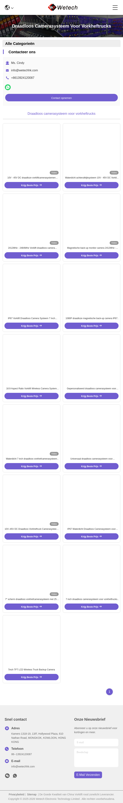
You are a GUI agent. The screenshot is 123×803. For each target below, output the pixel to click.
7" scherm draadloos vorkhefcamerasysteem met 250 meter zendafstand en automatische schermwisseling (31, 599)
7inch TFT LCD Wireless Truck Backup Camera (31, 669)
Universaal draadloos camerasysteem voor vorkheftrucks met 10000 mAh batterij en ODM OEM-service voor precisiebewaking (91, 458)
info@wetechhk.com (24, 70)
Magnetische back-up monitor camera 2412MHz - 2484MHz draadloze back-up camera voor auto (91, 248)
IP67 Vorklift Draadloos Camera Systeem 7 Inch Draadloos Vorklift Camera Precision (31, 318)
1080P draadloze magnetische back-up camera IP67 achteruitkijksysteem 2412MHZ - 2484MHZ (91, 318)
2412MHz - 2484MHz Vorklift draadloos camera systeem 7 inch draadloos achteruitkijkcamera (31, 248)
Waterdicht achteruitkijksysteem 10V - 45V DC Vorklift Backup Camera (91, 177)
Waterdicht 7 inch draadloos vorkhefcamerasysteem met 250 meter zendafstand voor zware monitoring (31, 458)
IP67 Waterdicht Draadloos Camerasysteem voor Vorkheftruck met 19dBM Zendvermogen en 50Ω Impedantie (91, 529)
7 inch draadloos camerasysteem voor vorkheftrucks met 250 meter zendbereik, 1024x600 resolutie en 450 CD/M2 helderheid (91, 599)
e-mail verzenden (88, 774)
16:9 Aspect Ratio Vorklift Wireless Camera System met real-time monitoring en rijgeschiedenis (31, 388)
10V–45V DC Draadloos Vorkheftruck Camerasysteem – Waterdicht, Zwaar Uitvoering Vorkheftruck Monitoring (31, 529)
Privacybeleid (16, 794)
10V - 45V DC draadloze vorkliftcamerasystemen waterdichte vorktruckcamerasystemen (31, 177)
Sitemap (32, 794)
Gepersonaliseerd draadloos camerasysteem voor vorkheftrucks (91, 388)
